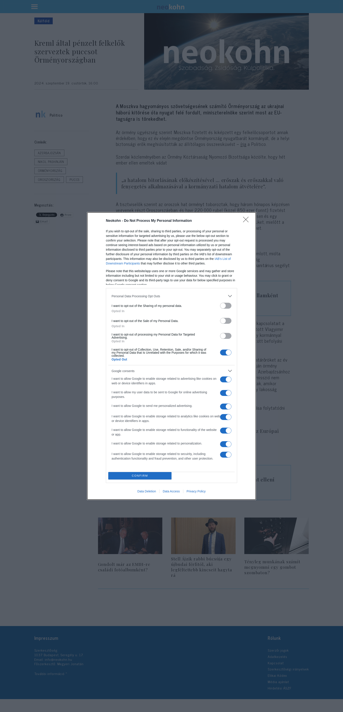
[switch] (225, 306)
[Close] (247, 221)
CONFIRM (140, 476)
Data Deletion (146, 491)
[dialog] (171, 356)
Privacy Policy (196, 491)
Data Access (171, 491)
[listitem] (171, 296)
